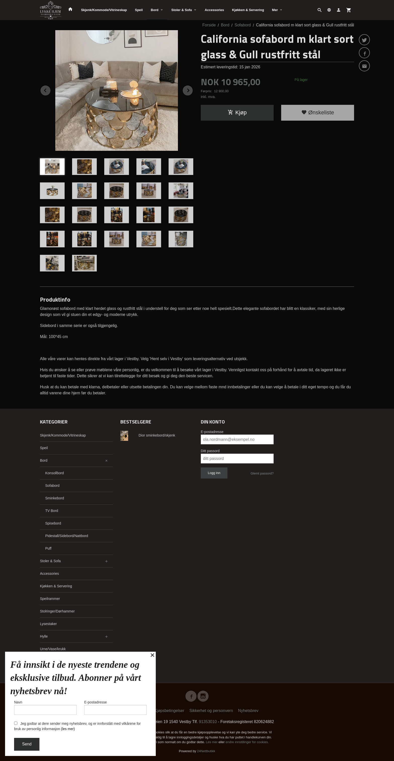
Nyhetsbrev (248, 710)
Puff (48, 548)
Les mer (212, 742)
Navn (45, 707)
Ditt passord (210, 451)
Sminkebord (54, 498)
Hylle (44, 636)
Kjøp (237, 112)
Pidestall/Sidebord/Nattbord (66, 536)
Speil (139, 10)
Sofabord (52, 486)
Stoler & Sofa (181, 10)
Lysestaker (48, 624)
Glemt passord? (262, 473)
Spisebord (53, 523)
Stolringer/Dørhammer (57, 611)
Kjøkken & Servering (248, 10)
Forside (209, 25)
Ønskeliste (317, 112)
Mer (275, 10)
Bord (154, 10)
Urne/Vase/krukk (53, 649)
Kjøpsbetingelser (169, 710)
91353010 (208, 722)
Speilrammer (50, 599)
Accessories (214, 10)
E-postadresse (212, 432)
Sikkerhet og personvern (211, 710)
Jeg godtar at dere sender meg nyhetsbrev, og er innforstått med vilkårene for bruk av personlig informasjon (77, 726)
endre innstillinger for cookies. (247, 742)
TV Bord (51, 511)
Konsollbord (54, 473)
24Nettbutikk (206, 751)
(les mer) (68, 729)
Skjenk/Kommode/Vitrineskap (104, 10)
